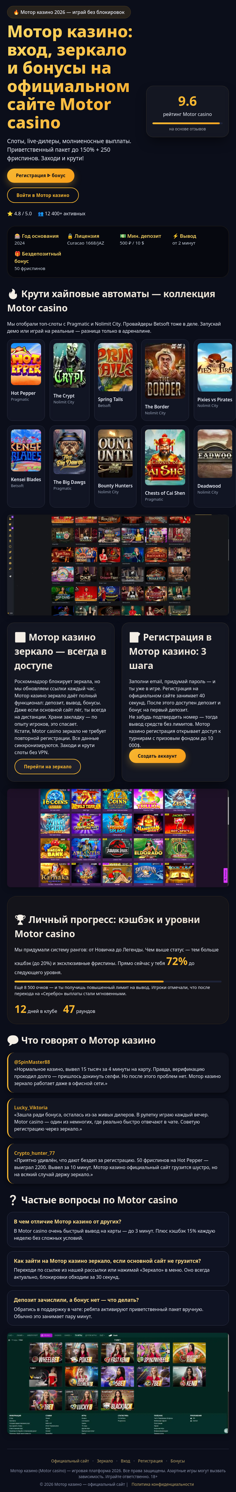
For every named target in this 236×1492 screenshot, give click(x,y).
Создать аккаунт (161, 758)
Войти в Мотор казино (47, 197)
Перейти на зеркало (51, 769)
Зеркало (105, 1464)
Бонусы (177, 1464)
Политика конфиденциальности (163, 1487)
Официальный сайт (70, 1464)
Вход (125, 1464)
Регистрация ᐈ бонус (44, 176)
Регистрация (150, 1464)
